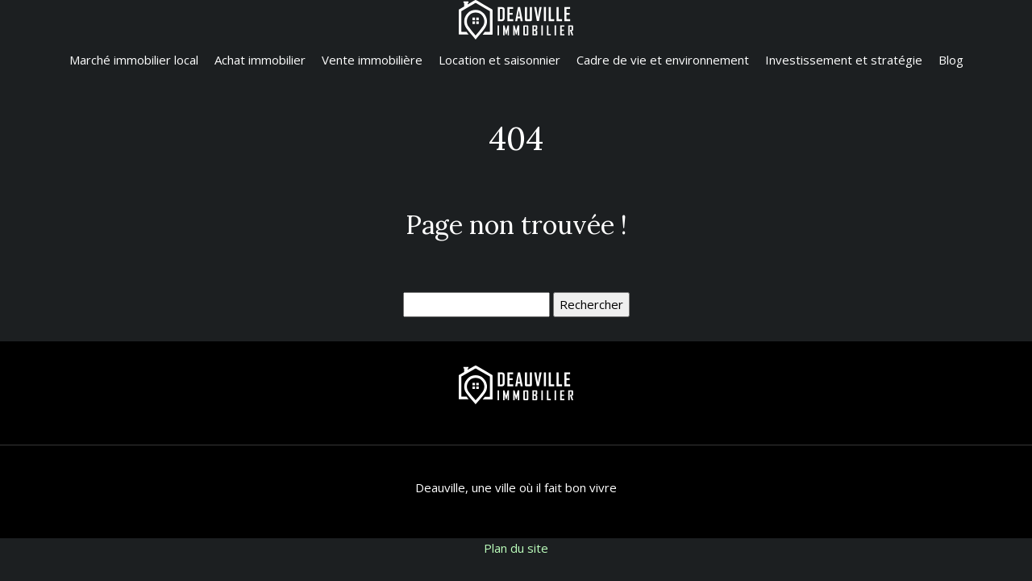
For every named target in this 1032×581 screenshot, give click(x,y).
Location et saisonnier (499, 60)
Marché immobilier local (133, 60)
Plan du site (516, 548)
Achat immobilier (260, 60)
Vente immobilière (372, 60)
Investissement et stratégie (843, 60)
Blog (950, 60)
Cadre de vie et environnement (662, 60)
